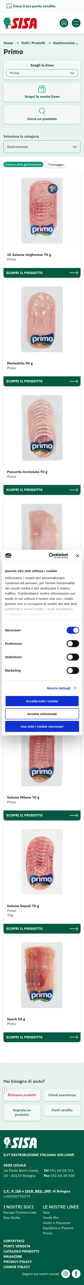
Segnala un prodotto (22, 1112)
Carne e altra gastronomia (23, 164)
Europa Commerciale (19, 1212)
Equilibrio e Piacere (58, 1228)
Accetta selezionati (42, 713)
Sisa (46, 1212)
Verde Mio (51, 1217)
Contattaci (13, 1241)
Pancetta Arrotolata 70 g (27, 472)
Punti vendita (62, 1110)
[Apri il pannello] (30, 6)
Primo (47, 1233)
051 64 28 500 (62, 1175)
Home (8, 43)
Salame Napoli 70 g (23, 906)
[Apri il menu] (76, 23)
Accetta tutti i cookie (42, 701)
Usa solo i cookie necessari (42, 726)
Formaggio (56, 165)
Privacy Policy (17, 1261)
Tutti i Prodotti (33, 43)
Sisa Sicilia (11, 1217)
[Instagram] (65, 1273)
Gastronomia (63, 43)
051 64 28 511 (62, 1170)
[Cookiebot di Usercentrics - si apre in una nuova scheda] (50, 555)
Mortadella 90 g (20, 363)
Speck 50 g (16, 1019)
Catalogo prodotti (21, 1251)
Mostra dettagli (58, 688)
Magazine (12, 1256)
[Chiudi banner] (77, 555)
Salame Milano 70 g (23, 797)
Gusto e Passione (56, 1223)
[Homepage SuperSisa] (20, 1144)
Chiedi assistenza (62, 1095)
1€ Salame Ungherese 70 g (29, 254)
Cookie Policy (16, 1267)
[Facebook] (76, 1273)
